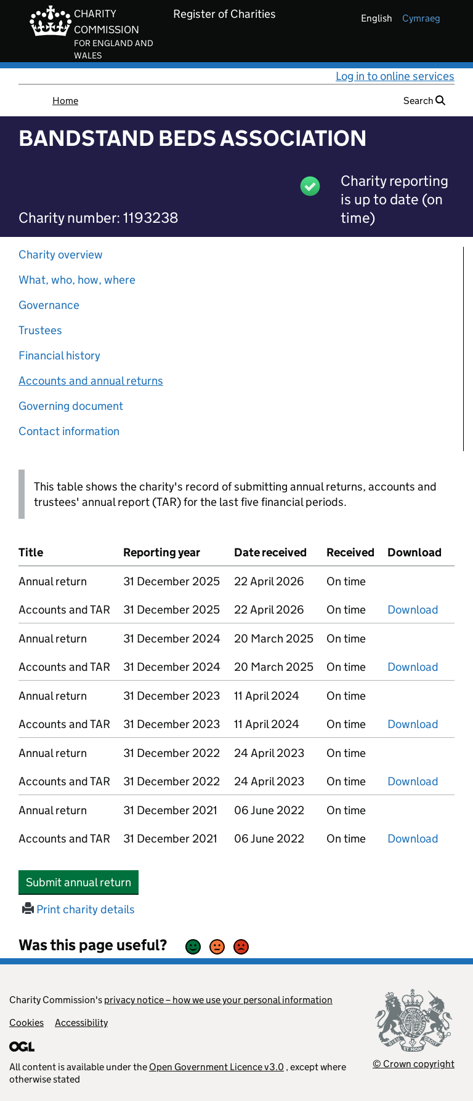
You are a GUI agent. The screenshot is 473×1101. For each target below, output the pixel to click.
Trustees (40, 330)
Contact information (68, 431)
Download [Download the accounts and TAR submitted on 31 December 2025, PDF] (413, 610)
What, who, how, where (76, 280)
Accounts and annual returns (90, 381)
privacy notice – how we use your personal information (218, 1000)
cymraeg (421, 18)
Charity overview (60, 254)
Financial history (59, 355)
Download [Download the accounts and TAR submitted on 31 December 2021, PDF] (413, 838)
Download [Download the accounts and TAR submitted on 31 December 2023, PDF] (413, 724)
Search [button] (424, 100)
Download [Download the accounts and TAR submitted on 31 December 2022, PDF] (413, 781)
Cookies (26, 1022)
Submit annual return (82, 882)
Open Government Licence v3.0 (216, 1067)
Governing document (70, 406)
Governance (48, 305)
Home (65, 100)
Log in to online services (395, 76)
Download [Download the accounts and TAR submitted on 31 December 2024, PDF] (413, 667)
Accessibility (81, 1022)
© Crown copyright (414, 1064)
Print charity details (78, 909)
